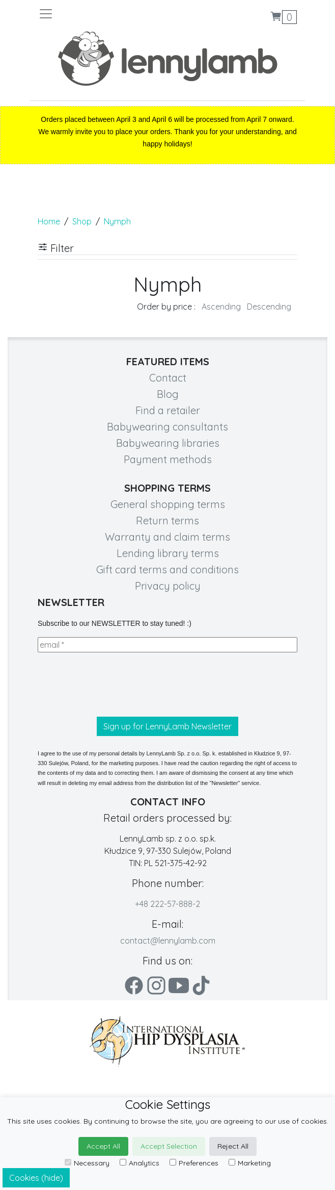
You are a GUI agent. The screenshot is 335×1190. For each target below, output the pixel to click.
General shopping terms (167, 504)
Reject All (232, 1146)
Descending (269, 306)
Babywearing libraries (167, 443)
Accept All (103, 1146)
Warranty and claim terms (167, 536)
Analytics (139, 1163)
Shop (82, 221)
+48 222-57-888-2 (167, 904)
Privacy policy (168, 585)
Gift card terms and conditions (167, 569)
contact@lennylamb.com (167, 940)
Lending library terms (168, 553)
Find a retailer (167, 410)
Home (49, 221)
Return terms (167, 520)
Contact (167, 377)
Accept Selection (169, 1146)
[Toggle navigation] (103, 13)
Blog (168, 394)
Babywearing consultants (167, 426)
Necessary (87, 1163)
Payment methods (168, 459)
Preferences (194, 1163)
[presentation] (115, 684)
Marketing (250, 1163)
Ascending (221, 306)
